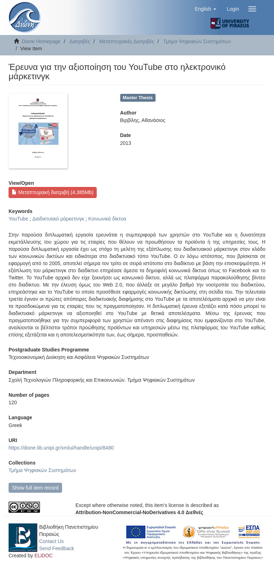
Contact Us (51, 541)
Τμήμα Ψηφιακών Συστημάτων (197, 41)
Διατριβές (80, 41)
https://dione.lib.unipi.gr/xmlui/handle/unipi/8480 (61, 448)
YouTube (18, 219)
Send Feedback (56, 548)
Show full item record (35, 488)
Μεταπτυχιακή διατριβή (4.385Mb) (52, 192)
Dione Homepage (41, 41)
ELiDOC (43, 555)
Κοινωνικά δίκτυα (107, 219)
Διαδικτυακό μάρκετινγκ (58, 219)
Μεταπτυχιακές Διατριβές (126, 41)
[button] (205, 9)
